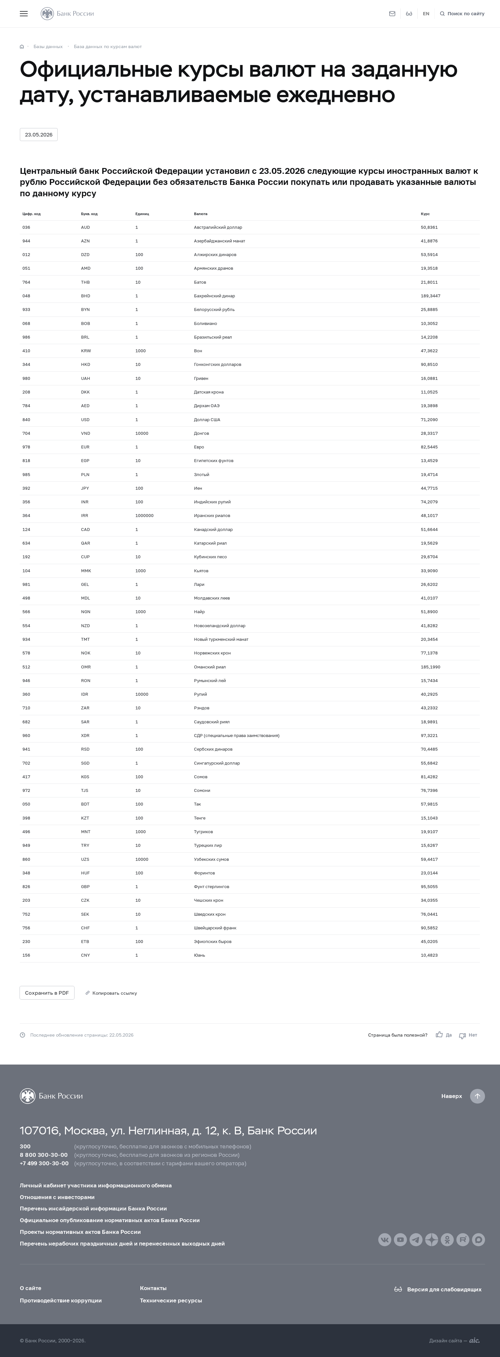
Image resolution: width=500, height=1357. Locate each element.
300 (25, 1146)
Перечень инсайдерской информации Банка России (93, 1208)
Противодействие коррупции (61, 1300)
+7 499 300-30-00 (44, 1163)
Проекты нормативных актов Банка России (80, 1231)
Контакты (153, 1288)
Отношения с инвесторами (57, 1197)
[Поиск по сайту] (462, 13)
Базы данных (48, 46)
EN (426, 13)
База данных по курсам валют (108, 46)
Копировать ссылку (114, 993)
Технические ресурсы (171, 1300)
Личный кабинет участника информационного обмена (96, 1185)
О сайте (30, 1288)
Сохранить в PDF (47, 992)
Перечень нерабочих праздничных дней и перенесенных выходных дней (122, 1243)
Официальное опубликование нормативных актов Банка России (110, 1220)
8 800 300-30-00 (44, 1154)
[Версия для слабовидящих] (409, 13)
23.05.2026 (38, 134)
